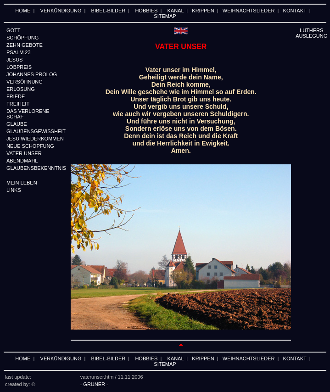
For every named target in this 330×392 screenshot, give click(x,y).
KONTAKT (295, 10)
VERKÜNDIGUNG (61, 10)
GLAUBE (16, 124)
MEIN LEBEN (21, 182)
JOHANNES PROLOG (31, 74)
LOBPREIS (19, 67)
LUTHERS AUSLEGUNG (311, 33)
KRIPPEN (203, 10)
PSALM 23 (18, 52)
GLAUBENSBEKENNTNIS (36, 168)
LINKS (13, 190)
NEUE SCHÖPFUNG (30, 146)
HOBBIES (146, 10)
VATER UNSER (24, 153)
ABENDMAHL (22, 160)
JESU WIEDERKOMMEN (35, 138)
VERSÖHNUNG (24, 81)
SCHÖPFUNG (22, 37)
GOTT (13, 30)
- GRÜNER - (94, 384)
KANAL (176, 10)
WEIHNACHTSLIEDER (249, 10)
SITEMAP (165, 16)
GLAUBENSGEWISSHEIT (36, 131)
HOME (22, 10)
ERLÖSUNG (20, 89)
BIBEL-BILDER (108, 10)
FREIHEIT (17, 103)
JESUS (14, 59)
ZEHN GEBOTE (24, 45)
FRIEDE (15, 96)
